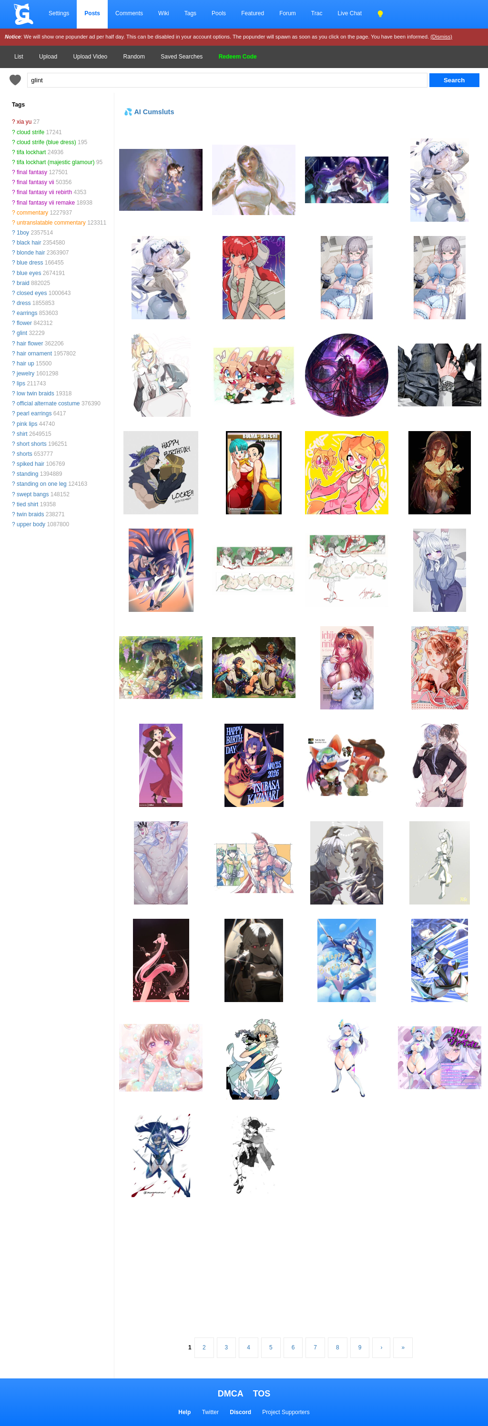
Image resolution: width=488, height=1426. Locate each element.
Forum (287, 13)
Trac (317, 13)
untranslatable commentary (51, 222)
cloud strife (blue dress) (46, 142)
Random (134, 56)
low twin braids (35, 393)
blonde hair (31, 252)
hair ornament (34, 353)
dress (23, 303)
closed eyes (32, 293)
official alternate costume (48, 403)
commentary (32, 212)
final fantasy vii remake (46, 202)
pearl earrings (34, 413)
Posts (92, 13)
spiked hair (30, 464)
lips (21, 383)
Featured (252, 13)
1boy (23, 232)
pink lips (27, 424)
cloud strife (30, 132)
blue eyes (29, 273)
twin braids (30, 514)
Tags (190, 13)
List (18, 56)
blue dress (30, 262)
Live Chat (349, 13)
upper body (31, 524)
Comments (129, 13)
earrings (27, 313)
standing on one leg (42, 484)
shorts (24, 454)
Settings (59, 13)
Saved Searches (182, 56)
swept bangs (33, 494)
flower (24, 323)
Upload (48, 56)
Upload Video (90, 56)
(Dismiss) (441, 36)
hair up (25, 363)
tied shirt (27, 504)
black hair (29, 242)
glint (22, 333)
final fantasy (32, 172)
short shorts (32, 444)
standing (27, 474)
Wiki (163, 13)
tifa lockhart (31, 152)
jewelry (25, 373)
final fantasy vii (35, 182)
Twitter (210, 1412)
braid (23, 283)
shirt (22, 434)
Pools (219, 13)
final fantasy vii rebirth (44, 192)
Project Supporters (285, 1412)
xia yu (24, 121)
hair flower (30, 343)
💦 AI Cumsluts (149, 112)
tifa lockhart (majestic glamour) (55, 162)
